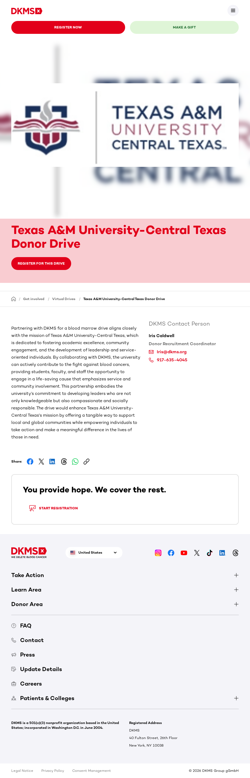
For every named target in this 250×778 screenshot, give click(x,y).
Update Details (36, 669)
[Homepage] (13, 299)
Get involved (33, 299)
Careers (26, 683)
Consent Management (91, 771)
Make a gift (184, 27)
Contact (27, 640)
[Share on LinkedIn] (52, 461)
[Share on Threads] (64, 461)
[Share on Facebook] (30, 461)
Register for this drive (41, 263)
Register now (68, 27)
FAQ (21, 625)
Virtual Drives (63, 299)
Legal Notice (22, 771)
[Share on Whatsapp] (75, 461)
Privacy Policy (52, 771)
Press (23, 654)
